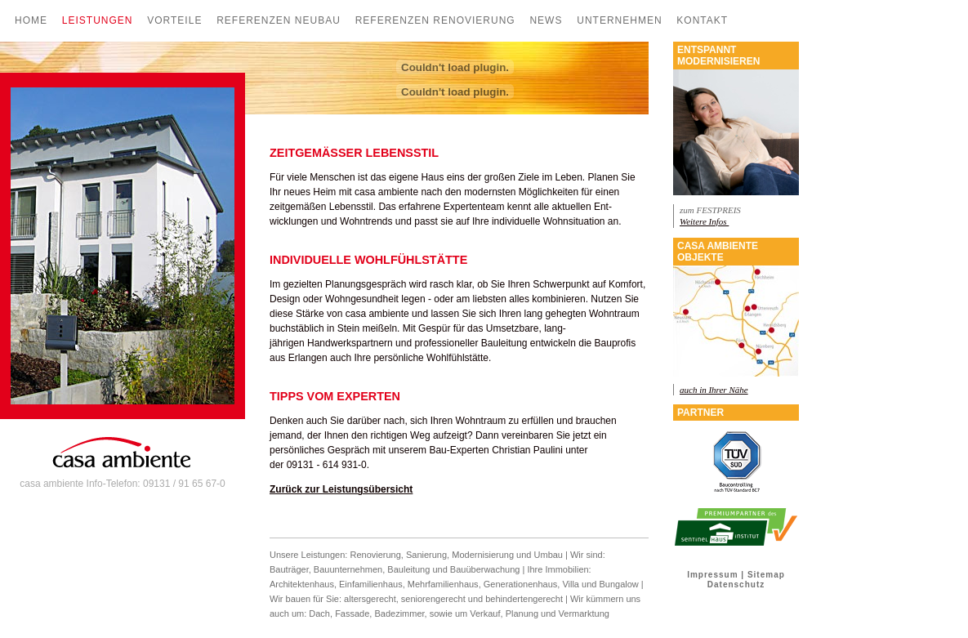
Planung (523, 613)
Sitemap (766, 574)
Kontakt (702, 20)
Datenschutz (736, 584)
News (545, 20)
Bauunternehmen (348, 569)
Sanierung (426, 555)
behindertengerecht (524, 599)
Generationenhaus (521, 584)
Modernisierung (483, 555)
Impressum (712, 574)
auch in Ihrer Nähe (714, 390)
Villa (570, 584)
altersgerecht (370, 599)
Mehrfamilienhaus (443, 584)
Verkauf (485, 613)
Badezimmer (399, 613)
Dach (319, 613)
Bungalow (618, 584)
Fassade (352, 613)
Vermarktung (584, 613)
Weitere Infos (704, 221)
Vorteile (174, 20)
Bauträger (289, 569)
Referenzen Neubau (278, 20)
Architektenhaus (302, 584)
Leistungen (97, 20)
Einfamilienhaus (371, 584)
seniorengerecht (433, 599)
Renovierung (375, 555)
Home (31, 20)
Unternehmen (619, 20)
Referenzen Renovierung (435, 20)
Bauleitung (408, 569)
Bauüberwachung (485, 569)
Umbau (548, 555)
